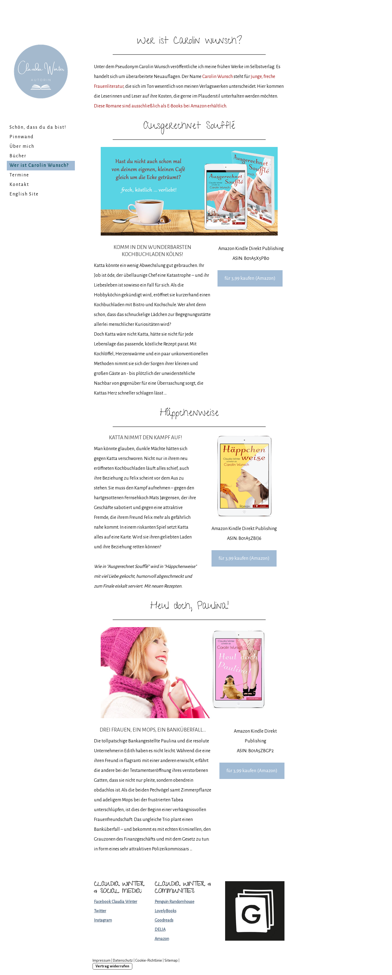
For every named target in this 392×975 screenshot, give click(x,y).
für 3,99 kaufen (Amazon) (250, 278)
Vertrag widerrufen (112, 966)
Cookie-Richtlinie (148, 960)
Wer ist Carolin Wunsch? (39, 165)
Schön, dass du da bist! (38, 127)
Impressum (102, 960)
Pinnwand (22, 136)
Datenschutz (123, 960)
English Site (24, 194)
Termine (19, 175)
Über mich (22, 146)
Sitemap (171, 960)
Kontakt (19, 184)
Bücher (18, 156)
